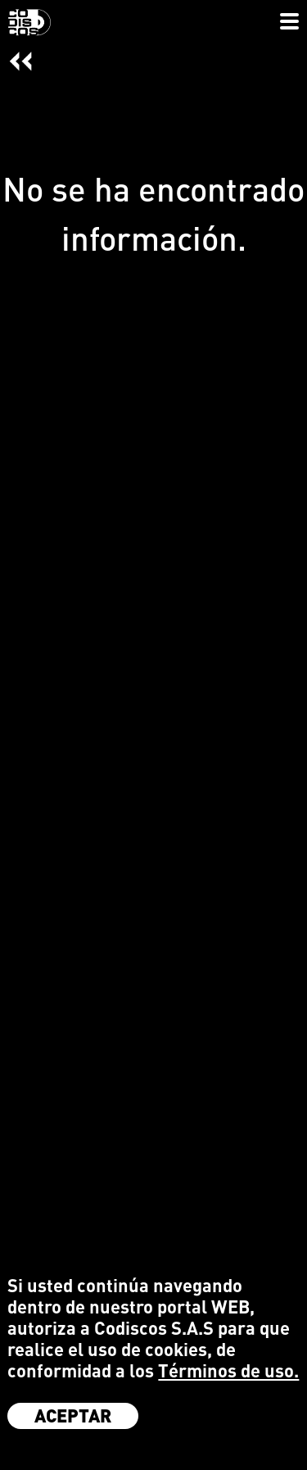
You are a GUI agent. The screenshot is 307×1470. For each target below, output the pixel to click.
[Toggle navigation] (289, 23)
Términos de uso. (228, 1370)
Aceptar (72, 1415)
